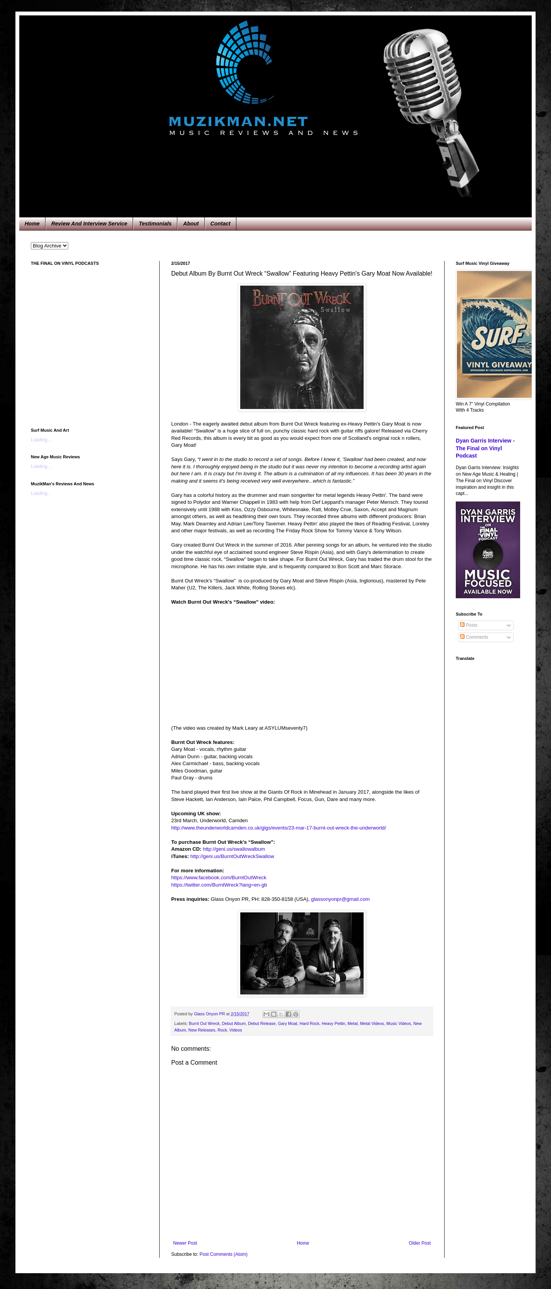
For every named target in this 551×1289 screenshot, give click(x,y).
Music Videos (398, 1023)
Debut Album (234, 1023)
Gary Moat (287, 1023)
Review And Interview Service (89, 223)
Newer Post (185, 1243)
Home (32, 223)
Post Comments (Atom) (223, 1254)
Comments (474, 637)
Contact (221, 223)
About (191, 223)
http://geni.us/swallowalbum (234, 849)
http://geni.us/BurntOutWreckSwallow (232, 856)
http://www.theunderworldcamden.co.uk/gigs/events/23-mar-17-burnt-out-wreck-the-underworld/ (278, 828)
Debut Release (261, 1023)
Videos (235, 1030)
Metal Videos (372, 1023)
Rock (222, 1030)
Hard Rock (309, 1023)
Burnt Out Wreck (204, 1023)
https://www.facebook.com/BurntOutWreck (218, 877)
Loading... (41, 440)
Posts (468, 625)
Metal (352, 1023)
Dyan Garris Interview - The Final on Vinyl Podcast (485, 448)
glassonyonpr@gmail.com (340, 899)
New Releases (202, 1030)
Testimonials (155, 223)
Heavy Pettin (333, 1023)
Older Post (420, 1243)
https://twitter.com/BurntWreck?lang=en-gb (219, 885)
